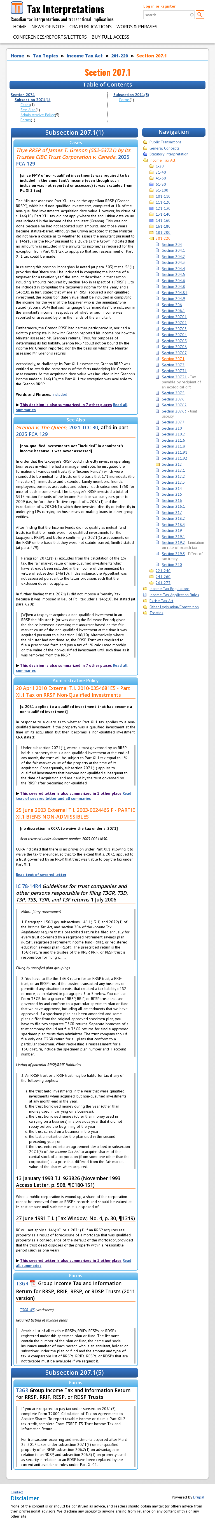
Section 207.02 (174, 322)
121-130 (163, 208)
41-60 (161, 178)
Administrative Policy (37, 114)
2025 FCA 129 (32, 434)
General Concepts (164, 148)
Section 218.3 (173, 524)
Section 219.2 (173, 542)
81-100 (162, 190)
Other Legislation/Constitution (174, 606)
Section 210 (172, 428)
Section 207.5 (173, 392)
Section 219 (172, 530)
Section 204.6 (173, 280)
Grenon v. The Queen (41, 427)
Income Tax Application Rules (174, 594)
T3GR (22, 1283)
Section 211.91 (174, 452)
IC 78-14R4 (28, 886)
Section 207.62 (174, 404)
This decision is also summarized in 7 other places (66, 404)
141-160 (163, 220)
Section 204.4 (173, 268)
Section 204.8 (173, 286)
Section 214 (172, 488)
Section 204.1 (173, 250)
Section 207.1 (151, 56)
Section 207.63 (174, 411)
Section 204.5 (173, 274)
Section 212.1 (173, 470)
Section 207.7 (173, 422)
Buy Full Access (110, 37)
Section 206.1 (173, 310)
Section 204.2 (173, 256)
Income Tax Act (85, 56)
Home (20, 27)
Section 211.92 (174, 458)
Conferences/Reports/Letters (50, 37)
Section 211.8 (173, 446)
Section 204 (172, 244)
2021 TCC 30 (83, 427)
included (60, 394)
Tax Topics (45, 56)
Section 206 (172, 304)
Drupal (198, 1497)
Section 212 (172, 464)
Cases (25, 104)
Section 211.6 (173, 440)
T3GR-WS (27, 1309)
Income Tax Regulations (169, 588)
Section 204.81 (174, 292)
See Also (28, 109)
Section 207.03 (174, 328)
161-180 (163, 226)
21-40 (161, 172)
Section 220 (172, 564)
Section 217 (172, 512)
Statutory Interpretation (168, 154)
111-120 (163, 202)
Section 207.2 (173, 364)
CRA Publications (90, 27)
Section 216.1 (173, 506)
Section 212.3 (173, 482)
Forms (25, 119)
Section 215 (172, 494)
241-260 (163, 576)
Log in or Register (159, 6)
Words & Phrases (136, 27)
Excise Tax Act (161, 600)
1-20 (160, 166)
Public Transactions (165, 142)
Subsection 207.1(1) (32, 99)
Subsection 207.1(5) (131, 94)
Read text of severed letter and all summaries (73, 796)
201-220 (119, 56)
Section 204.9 (173, 298)
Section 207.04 (174, 334)
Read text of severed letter (41, 874)
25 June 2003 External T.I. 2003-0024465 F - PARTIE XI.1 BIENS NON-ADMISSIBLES (75, 813)
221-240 (163, 570)
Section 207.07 (174, 352)
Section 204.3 (173, 262)
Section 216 (172, 500)
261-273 (163, 582)
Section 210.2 (173, 434)
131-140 (163, 214)
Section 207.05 (174, 340)
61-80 (161, 184)
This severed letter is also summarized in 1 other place (70, 793)
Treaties (156, 612)
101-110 (163, 196)
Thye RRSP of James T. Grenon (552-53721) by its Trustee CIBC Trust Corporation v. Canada (73, 153)
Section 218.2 (173, 518)
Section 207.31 (174, 370)
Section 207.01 (174, 316)
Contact (17, 1492)
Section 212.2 (173, 476)
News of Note (48, 27)
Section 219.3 (173, 553)
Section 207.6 (173, 399)
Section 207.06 (174, 346)
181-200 (163, 232)
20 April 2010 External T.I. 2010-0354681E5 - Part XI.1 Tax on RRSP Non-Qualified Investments (73, 691)
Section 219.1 (173, 536)
